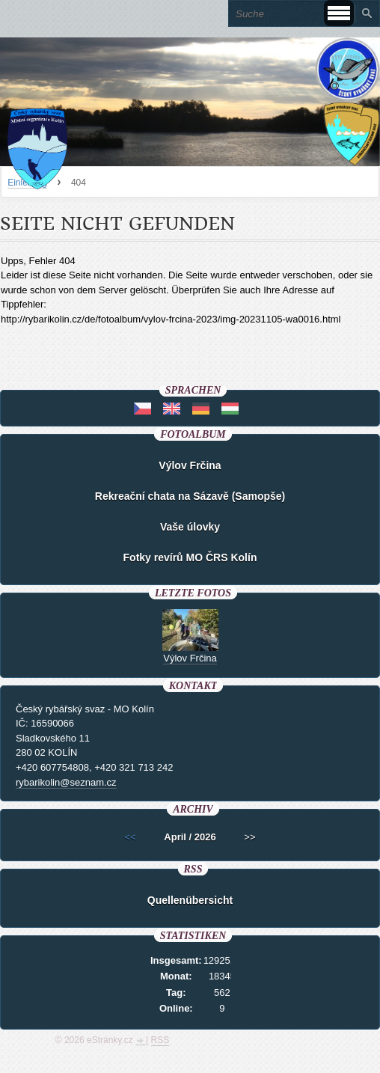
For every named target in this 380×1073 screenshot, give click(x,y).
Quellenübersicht (190, 900)
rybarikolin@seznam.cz (66, 782)
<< (129, 837)
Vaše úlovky (190, 527)
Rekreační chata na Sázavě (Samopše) (190, 496)
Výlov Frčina (190, 465)
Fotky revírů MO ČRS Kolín (190, 557)
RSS (160, 1040)
